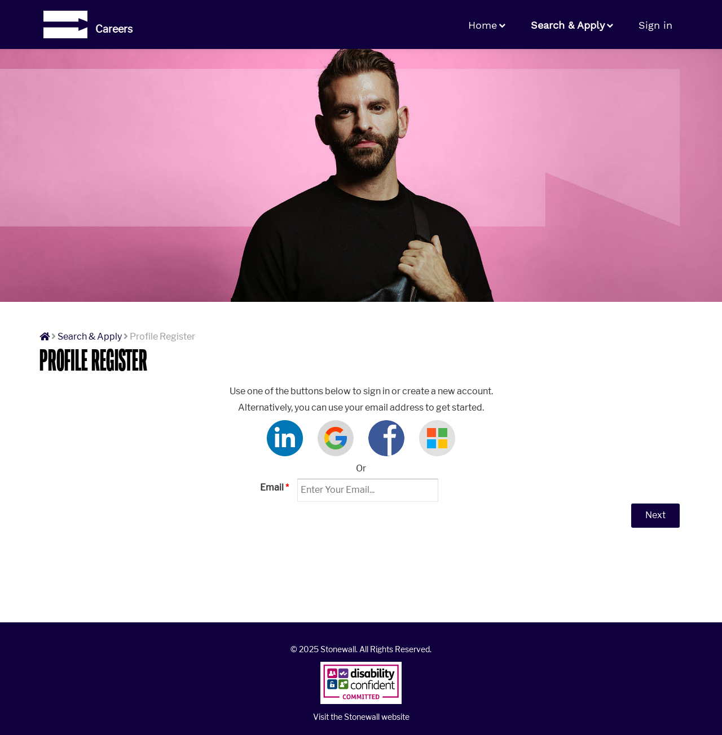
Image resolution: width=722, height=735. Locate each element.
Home (482, 25)
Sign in (655, 25)
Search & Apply (568, 25)
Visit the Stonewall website (361, 716)
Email (274, 487)
